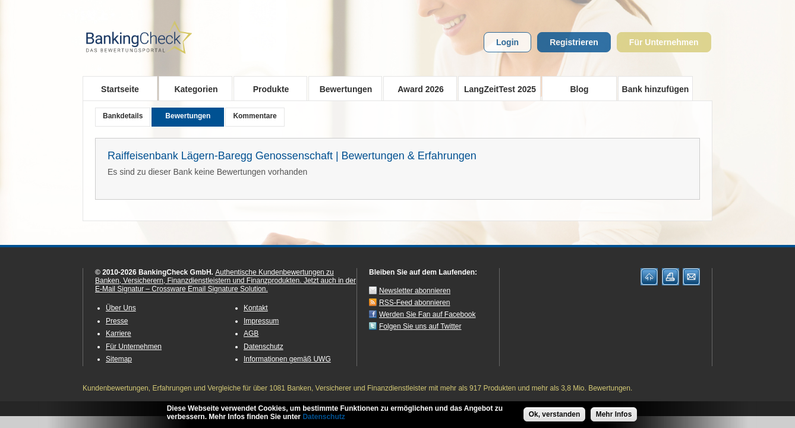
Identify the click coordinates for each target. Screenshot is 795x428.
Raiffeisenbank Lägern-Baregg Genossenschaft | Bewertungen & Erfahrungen (292, 156)
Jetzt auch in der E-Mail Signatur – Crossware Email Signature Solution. (225, 284)
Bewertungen (342, 88)
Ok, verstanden (555, 415)
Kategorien (192, 88)
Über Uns (121, 308)
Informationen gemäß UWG (287, 359)
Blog (579, 89)
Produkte (267, 88)
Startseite (120, 89)
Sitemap (119, 359)
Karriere (118, 333)
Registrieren (574, 42)
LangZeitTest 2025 (497, 88)
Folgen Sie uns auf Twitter (420, 326)
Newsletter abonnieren (414, 291)
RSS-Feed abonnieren (414, 302)
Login (507, 42)
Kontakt (256, 308)
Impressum (261, 321)
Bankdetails (123, 116)
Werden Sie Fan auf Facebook (427, 314)
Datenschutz (263, 346)
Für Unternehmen (664, 42)
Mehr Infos (614, 415)
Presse (117, 321)
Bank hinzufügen (655, 89)
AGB (251, 333)
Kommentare (254, 116)
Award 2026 (416, 88)
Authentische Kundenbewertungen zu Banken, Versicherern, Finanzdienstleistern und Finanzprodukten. (214, 276)
